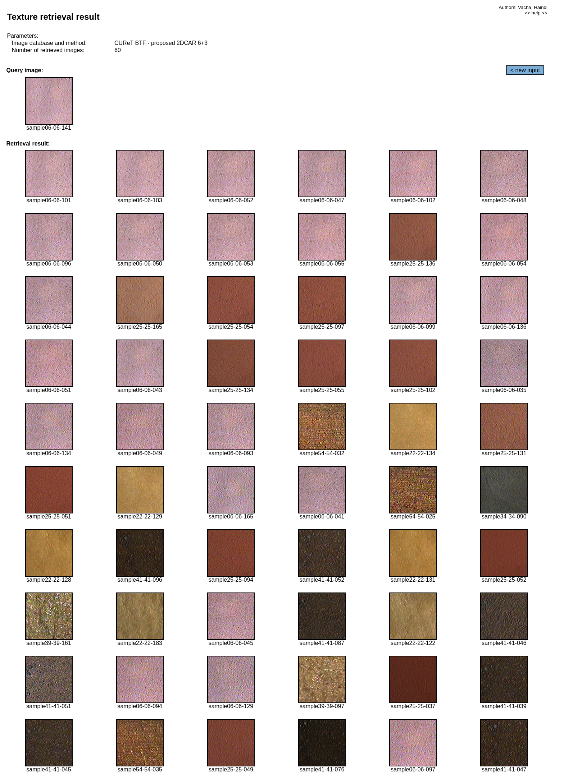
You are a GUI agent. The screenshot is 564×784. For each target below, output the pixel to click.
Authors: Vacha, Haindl (523, 7)
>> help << (535, 12)
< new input (525, 70)
